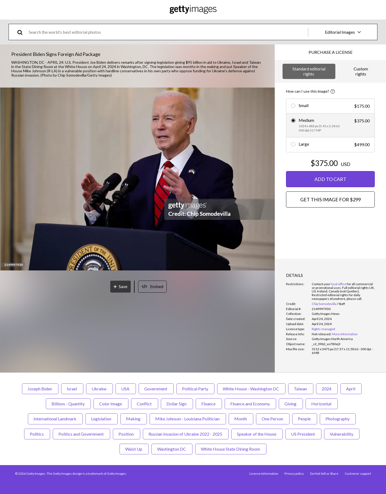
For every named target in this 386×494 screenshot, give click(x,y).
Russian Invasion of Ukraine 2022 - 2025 (186, 433)
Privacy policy (294, 474)
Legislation (101, 418)
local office (338, 284)
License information (263, 474)
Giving (290, 403)
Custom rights (361, 71)
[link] (321, 334)
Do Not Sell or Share (324, 474)
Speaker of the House (257, 433)
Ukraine (99, 388)
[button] (137, 179)
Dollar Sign (176, 403)
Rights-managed (323, 329)
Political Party (195, 388)
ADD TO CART (330, 179)
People (304, 418)
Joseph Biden (40, 388)
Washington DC (172, 448)
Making (133, 418)
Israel (72, 388)
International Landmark (55, 418)
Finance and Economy (250, 403)
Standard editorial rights (308, 71)
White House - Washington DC (251, 388)
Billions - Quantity (68, 403)
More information (345, 334)
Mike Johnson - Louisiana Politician (187, 418)
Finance (208, 403)
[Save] (120, 287)
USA (125, 388)
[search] (22, 32)
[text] (167, 32)
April (351, 388)
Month (241, 418)
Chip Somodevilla (324, 304)
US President (303, 433)
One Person (273, 418)
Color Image (111, 403)
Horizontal (321, 403)
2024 (327, 388)
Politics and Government (81, 433)
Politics (37, 433)
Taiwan (301, 388)
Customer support (358, 474)
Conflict (145, 403)
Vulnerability (342, 433)
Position (126, 433)
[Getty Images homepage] (193, 9)
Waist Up (134, 448)
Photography (337, 418)
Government (156, 388)
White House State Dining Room (231, 448)
